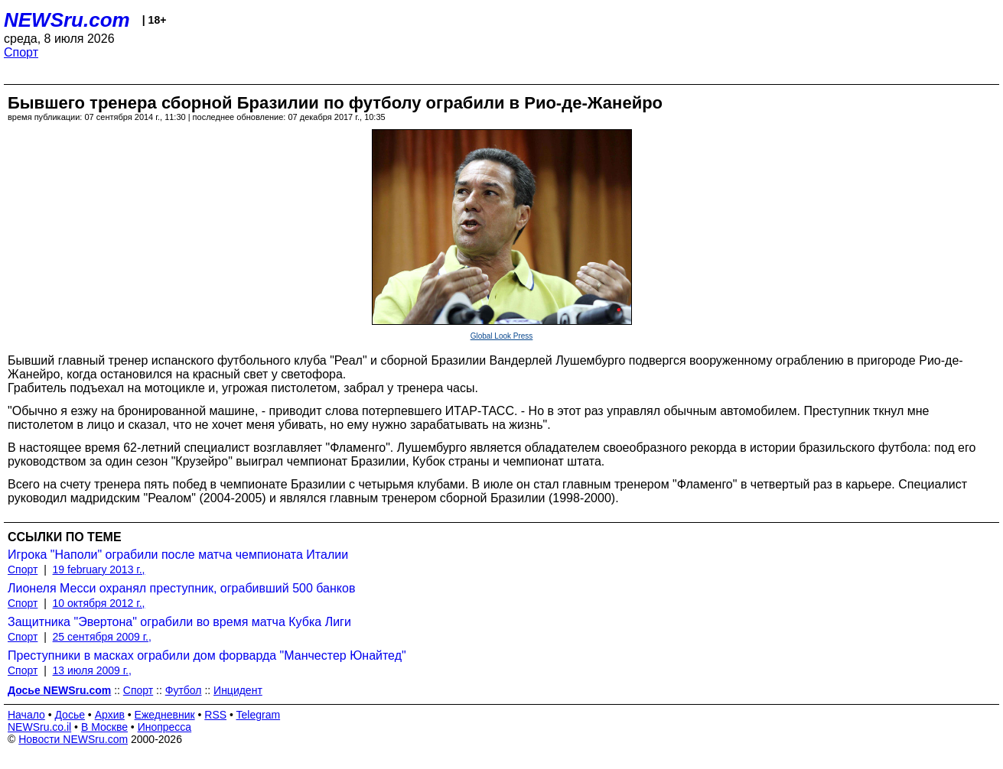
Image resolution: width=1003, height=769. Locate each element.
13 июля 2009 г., (92, 670)
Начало (26, 715)
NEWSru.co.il (39, 727)
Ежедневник (165, 715)
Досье (69, 715)
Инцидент (237, 690)
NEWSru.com (67, 19)
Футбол (183, 690)
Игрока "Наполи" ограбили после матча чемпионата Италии (178, 554)
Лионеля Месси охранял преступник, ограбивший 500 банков (181, 588)
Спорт (21, 52)
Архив (110, 715)
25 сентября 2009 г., (102, 637)
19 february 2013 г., (99, 569)
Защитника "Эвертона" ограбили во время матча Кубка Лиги (179, 621)
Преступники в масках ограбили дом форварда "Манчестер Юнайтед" (207, 655)
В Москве (104, 727)
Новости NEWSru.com (73, 739)
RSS (215, 715)
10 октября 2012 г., (99, 603)
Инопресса (165, 727)
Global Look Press (502, 336)
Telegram (258, 715)
